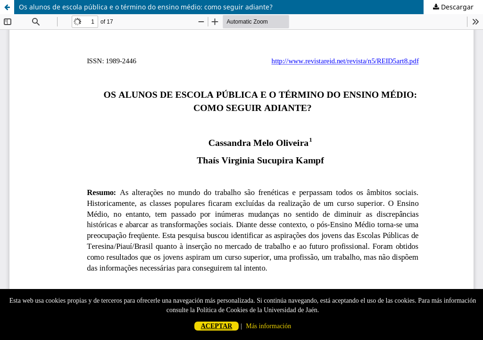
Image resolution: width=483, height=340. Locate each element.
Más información (268, 326)
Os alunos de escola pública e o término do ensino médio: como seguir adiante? (146, 6)
